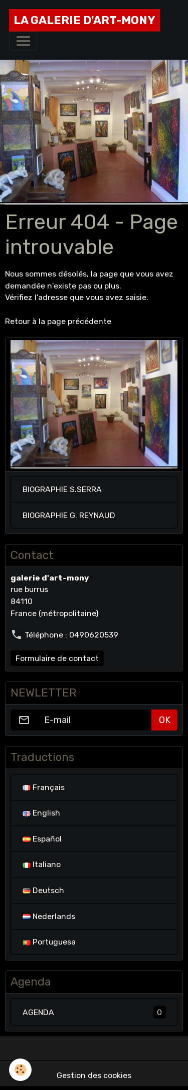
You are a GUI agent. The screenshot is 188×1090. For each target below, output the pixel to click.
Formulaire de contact (57, 658)
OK (164, 720)
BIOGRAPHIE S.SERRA (62, 489)
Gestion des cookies (94, 1075)
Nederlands (49, 916)
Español (42, 839)
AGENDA (94, 1012)
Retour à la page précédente (58, 321)
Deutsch (43, 890)
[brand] (84, 20)
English (41, 813)
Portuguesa (49, 941)
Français (44, 787)
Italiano (42, 864)
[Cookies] (20, 1069)
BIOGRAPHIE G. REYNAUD (69, 515)
